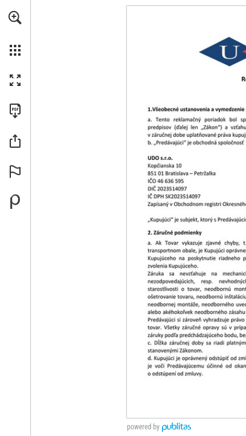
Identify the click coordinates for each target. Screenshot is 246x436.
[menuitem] (15, 33)
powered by (143, 427)
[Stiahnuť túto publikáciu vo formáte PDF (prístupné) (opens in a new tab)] (15, 111)
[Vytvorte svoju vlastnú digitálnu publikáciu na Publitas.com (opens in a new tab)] (15, 202)
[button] (15, 17)
